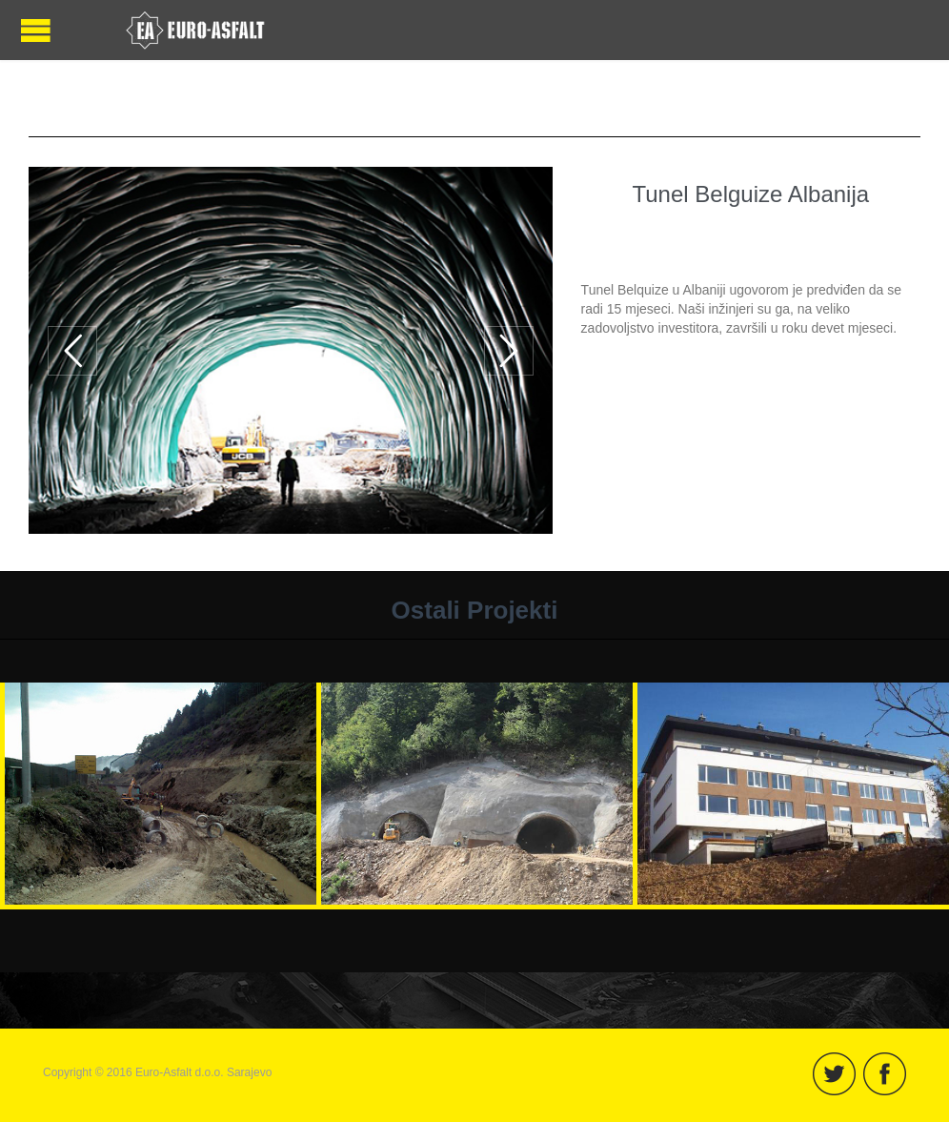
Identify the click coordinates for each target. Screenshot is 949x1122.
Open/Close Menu (35, 30)
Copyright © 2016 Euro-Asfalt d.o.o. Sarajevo (157, 1072)
